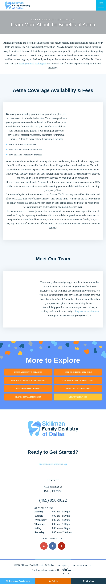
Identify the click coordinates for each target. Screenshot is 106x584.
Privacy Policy (82, 565)
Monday (38, 511)
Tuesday (38, 515)
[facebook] (52, 546)
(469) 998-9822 (53, 500)
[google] (44, 546)
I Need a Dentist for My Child (78, 372)
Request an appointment (87, 311)
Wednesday (40, 520)
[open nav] (101, 5)
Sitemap (63, 565)
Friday (38, 528)
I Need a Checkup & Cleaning (28, 372)
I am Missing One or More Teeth (77, 380)
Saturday (39, 532)
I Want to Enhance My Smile (28, 389)
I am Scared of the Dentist (78, 389)
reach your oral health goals (33, 63)
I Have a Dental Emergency (28, 397)
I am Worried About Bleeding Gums (28, 380)
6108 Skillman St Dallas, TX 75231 (53, 489)
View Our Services (78, 397)
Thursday (39, 524)
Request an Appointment (51, 464)
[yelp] (61, 546)
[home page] (17, 5)
